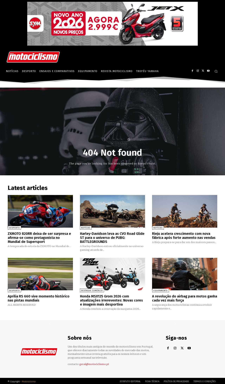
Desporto (14, 228)
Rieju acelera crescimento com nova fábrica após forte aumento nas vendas (184, 235)
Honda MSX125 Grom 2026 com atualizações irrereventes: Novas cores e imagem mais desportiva (111, 300)
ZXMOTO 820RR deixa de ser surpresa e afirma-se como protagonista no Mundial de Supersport (39, 237)
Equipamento (160, 290)
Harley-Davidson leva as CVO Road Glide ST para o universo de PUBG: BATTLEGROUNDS (112, 237)
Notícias (85, 228)
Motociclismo (29, 380)
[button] (216, 71)
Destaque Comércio (92, 290)
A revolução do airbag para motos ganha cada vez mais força (184, 298)
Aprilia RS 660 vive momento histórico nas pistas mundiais (38, 298)
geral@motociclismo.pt (94, 363)
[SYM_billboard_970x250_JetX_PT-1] (112, 44)
